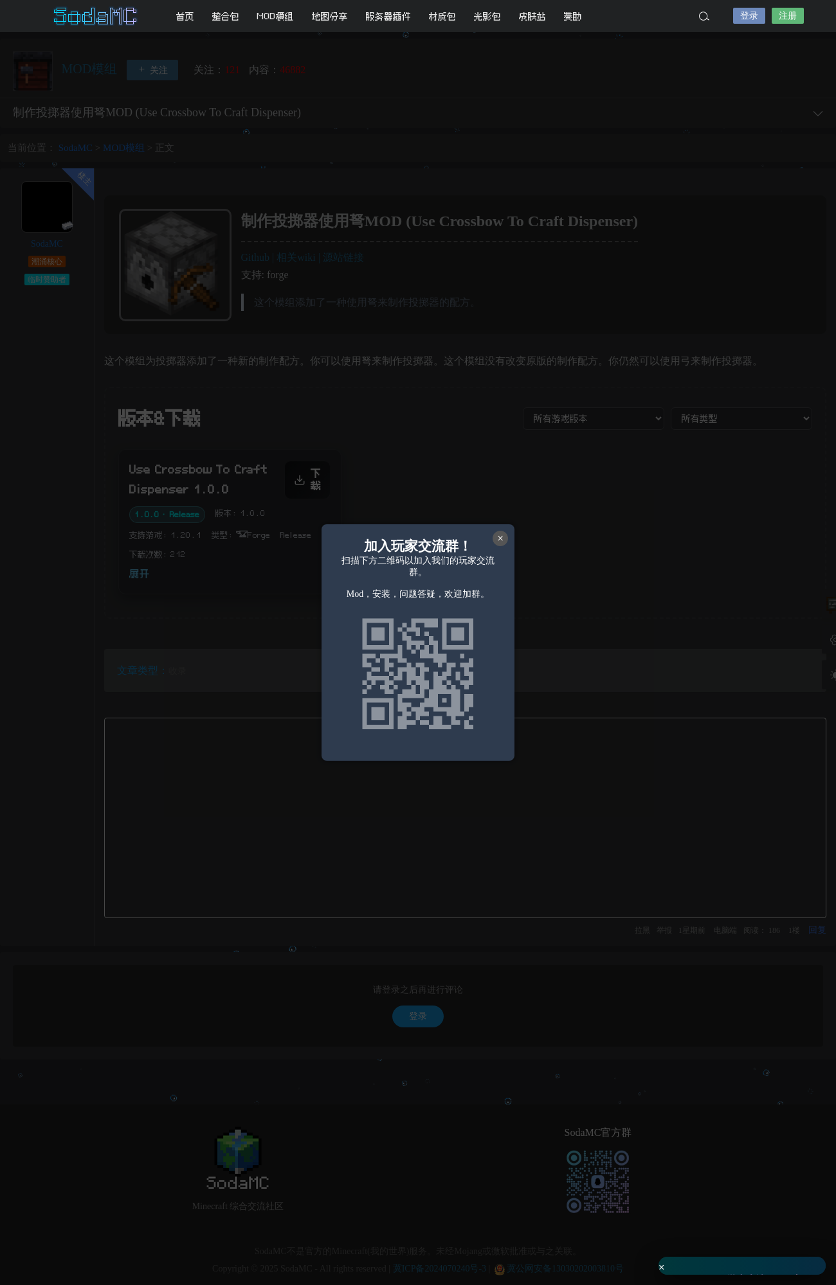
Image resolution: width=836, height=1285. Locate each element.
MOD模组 (275, 16)
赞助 (573, 16)
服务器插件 (388, 16)
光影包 (487, 16)
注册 (788, 16)
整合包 (225, 16)
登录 (749, 16)
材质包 (442, 16)
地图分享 (330, 16)
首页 (185, 16)
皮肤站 (532, 16)
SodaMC (96, 16)
